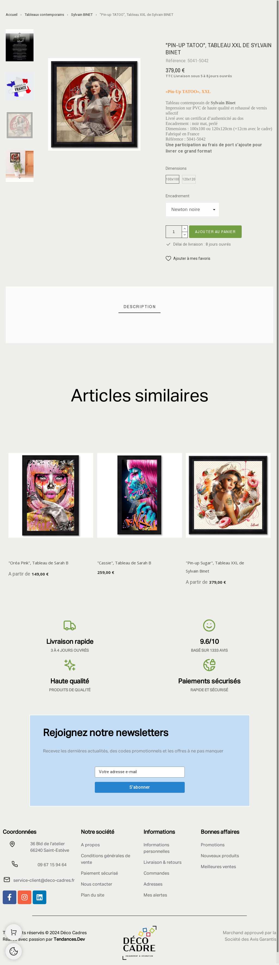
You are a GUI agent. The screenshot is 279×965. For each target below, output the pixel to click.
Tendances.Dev (69, 939)
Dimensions (176, 168)
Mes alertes (155, 895)
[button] (188, 258)
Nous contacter (96, 884)
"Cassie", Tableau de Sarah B (124, 562)
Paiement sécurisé (99, 873)
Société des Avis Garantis (250, 939)
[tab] (140, 306)
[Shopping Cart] (13, 932)
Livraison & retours (162, 862)
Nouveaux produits (220, 856)
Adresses (153, 884)
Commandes (156, 873)
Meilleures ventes (218, 867)
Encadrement (177, 196)
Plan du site (92, 895)
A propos (90, 845)
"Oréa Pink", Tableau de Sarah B (38, 562)
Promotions (213, 845)
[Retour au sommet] (13, 951)
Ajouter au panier (215, 231)
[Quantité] (174, 231)
